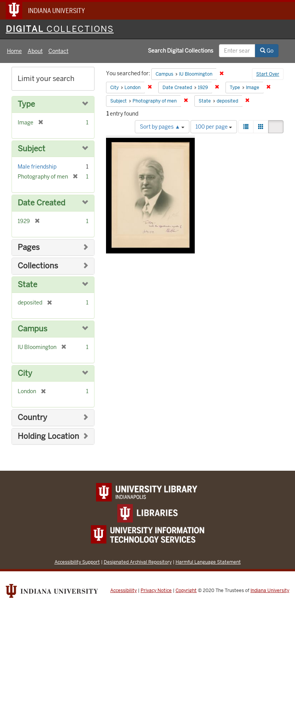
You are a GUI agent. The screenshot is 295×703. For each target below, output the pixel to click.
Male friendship (37, 166)
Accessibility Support (77, 562)
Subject (31, 149)
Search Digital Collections (180, 50)
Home (14, 51)
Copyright (186, 590)
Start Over (267, 74)
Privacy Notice (156, 590)
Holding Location (48, 436)
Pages (29, 247)
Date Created (41, 203)
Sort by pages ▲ (162, 126)
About (35, 51)
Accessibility (123, 590)
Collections (38, 266)
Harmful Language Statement (208, 562)
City (25, 373)
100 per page (214, 126)
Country (32, 417)
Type (26, 104)
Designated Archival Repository (138, 562)
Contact (58, 51)
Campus (32, 329)
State (27, 284)
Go (266, 50)
